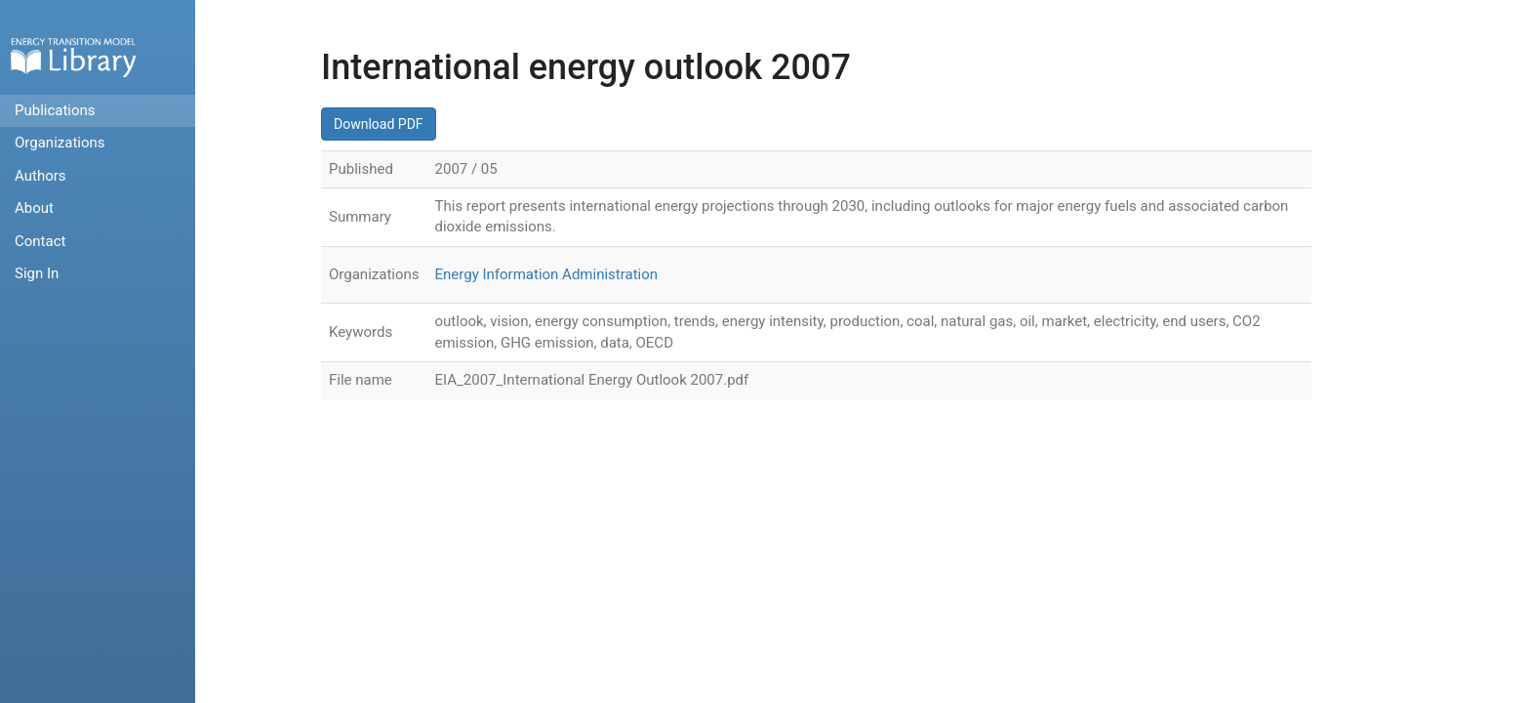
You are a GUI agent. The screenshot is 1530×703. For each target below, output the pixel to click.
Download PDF (378, 124)
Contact (40, 241)
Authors (40, 176)
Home (73, 57)
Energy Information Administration (547, 274)
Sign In (37, 273)
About (34, 208)
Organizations (60, 142)
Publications (55, 110)
